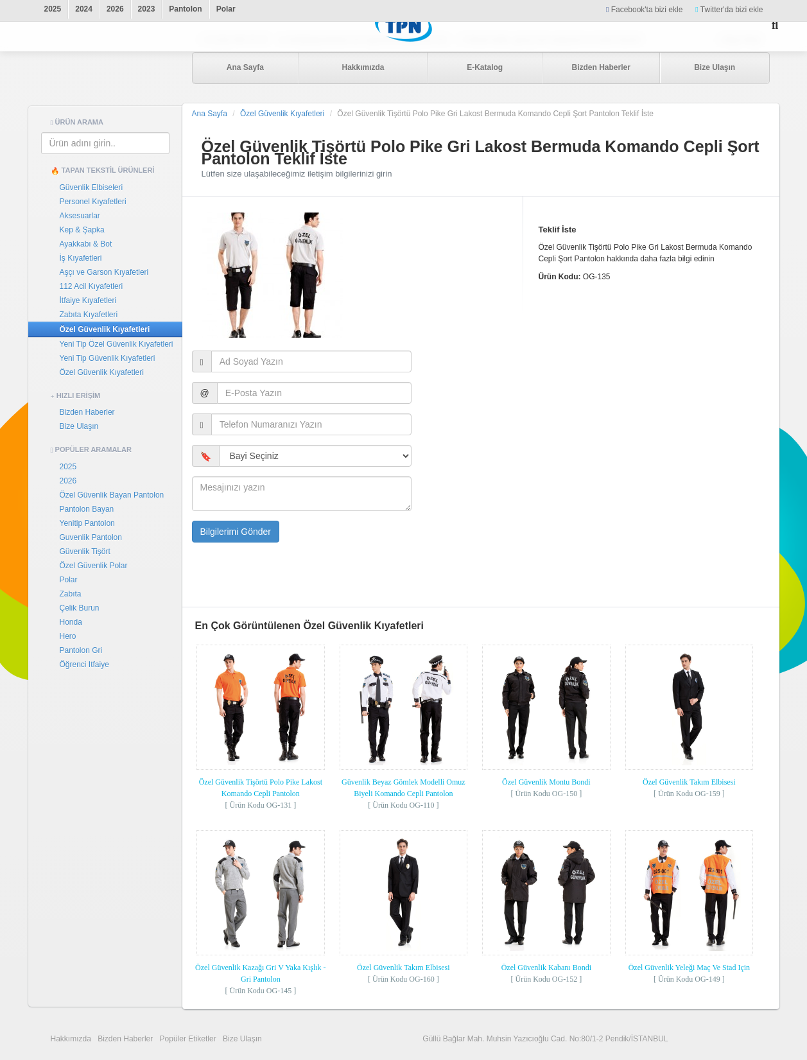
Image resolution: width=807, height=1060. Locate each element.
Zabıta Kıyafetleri (89, 314)
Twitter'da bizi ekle (729, 9)
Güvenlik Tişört (85, 551)
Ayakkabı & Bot (86, 243)
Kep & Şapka (82, 229)
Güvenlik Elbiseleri (91, 187)
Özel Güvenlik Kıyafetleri (105, 329)
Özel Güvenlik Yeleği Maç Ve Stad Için (689, 967)
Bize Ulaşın (714, 67)
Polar (226, 8)
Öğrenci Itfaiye (84, 664)
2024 (83, 8)
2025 (53, 8)
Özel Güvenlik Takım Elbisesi (689, 782)
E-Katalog (485, 67)
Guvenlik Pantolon (91, 537)
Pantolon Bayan (87, 509)
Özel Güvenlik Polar (94, 565)
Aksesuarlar (80, 215)
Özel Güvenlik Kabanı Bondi (546, 967)
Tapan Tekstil (105, 68)
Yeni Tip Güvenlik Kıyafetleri (107, 358)
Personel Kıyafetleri (93, 201)
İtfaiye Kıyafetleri (88, 300)
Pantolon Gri (81, 650)
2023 (146, 8)
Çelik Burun (80, 608)
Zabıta (71, 593)
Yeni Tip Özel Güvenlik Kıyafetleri (116, 344)
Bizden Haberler (600, 67)
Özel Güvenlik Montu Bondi (546, 782)
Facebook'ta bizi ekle (644, 9)
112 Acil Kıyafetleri (91, 286)
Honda (71, 622)
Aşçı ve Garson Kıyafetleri (104, 272)
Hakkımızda (363, 67)
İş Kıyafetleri (81, 258)
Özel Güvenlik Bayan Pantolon (112, 495)
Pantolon (185, 8)
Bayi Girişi (742, 39)
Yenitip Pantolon (87, 523)
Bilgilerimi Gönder (235, 531)
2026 (115, 8)
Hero (68, 636)
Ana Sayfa (245, 67)
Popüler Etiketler (188, 1038)
